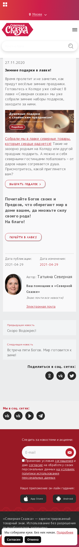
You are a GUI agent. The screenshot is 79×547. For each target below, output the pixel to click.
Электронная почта (40, 306)
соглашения (64, 461)
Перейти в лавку (23, 237)
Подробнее (65, 532)
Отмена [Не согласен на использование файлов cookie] (33, 540)
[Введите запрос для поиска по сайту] (34, 46)
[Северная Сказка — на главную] (17, 29)
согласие (36, 465)
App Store (33, 498)
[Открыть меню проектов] (5, 4)
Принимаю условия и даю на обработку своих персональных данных (49, 469)
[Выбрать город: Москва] (38, 14)
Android (64, 498)
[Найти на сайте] (70, 46)
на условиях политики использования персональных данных (48, 473)
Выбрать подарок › (25, 183)
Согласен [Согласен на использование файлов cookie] (13, 540)
